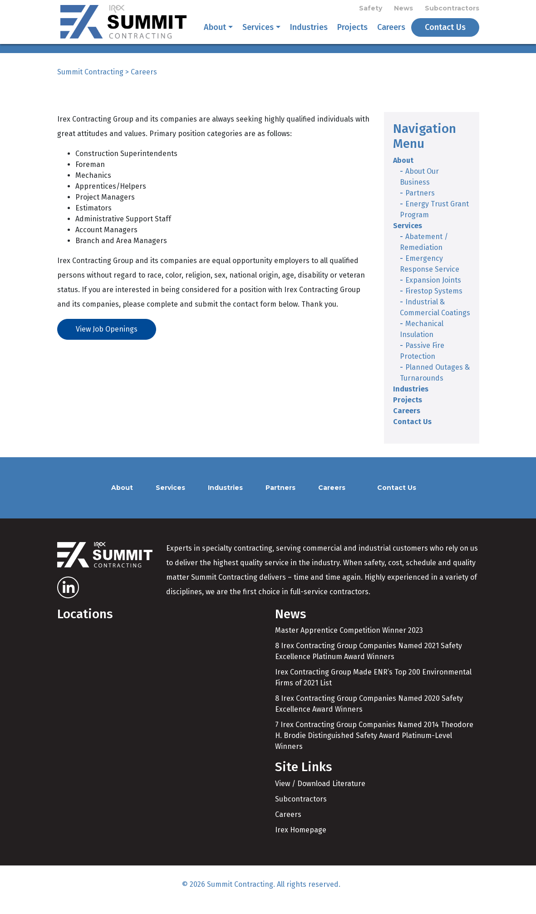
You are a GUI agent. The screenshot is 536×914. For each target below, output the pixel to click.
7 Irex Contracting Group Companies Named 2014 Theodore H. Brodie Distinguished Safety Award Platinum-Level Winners (374, 746)
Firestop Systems (433, 301)
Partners (420, 203)
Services (258, 33)
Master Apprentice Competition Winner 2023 (349, 641)
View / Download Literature (320, 794)
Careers (391, 33)
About (215, 33)
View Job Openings (107, 339)
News (403, 10)
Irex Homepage (300, 840)
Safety (370, 10)
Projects (352, 33)
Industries (309, 33)
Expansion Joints (433, 290)
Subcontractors (452, 10)
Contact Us (445, 33)
